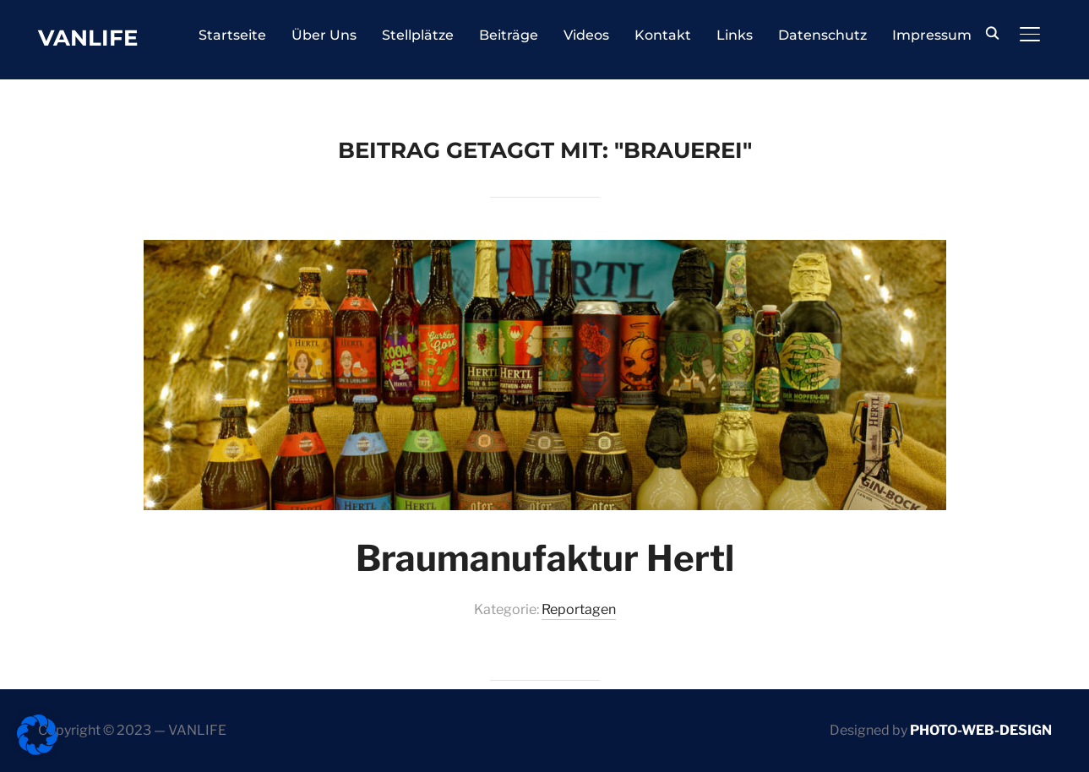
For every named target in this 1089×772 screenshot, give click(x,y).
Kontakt (662, 35)
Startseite (232, 35)
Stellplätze (418, 35)
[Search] (993, 32)
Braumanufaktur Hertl (545, 557)
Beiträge (508, 35)
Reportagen (579, 609)
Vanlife (88, 38)
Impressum (932, 35)
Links (734, 35)
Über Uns (324, 35)
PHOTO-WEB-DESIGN (981, 730)
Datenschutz (822, 35)
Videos (586, 35)
